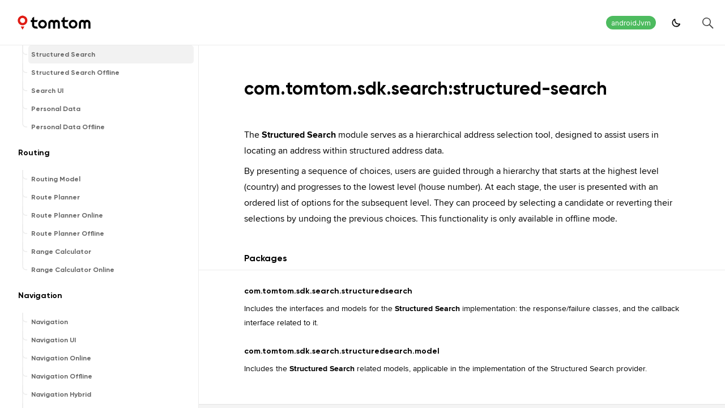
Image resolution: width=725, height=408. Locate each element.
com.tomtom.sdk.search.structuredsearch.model (342, 351)
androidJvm (631, 23)
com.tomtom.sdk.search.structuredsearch (328, 291)
